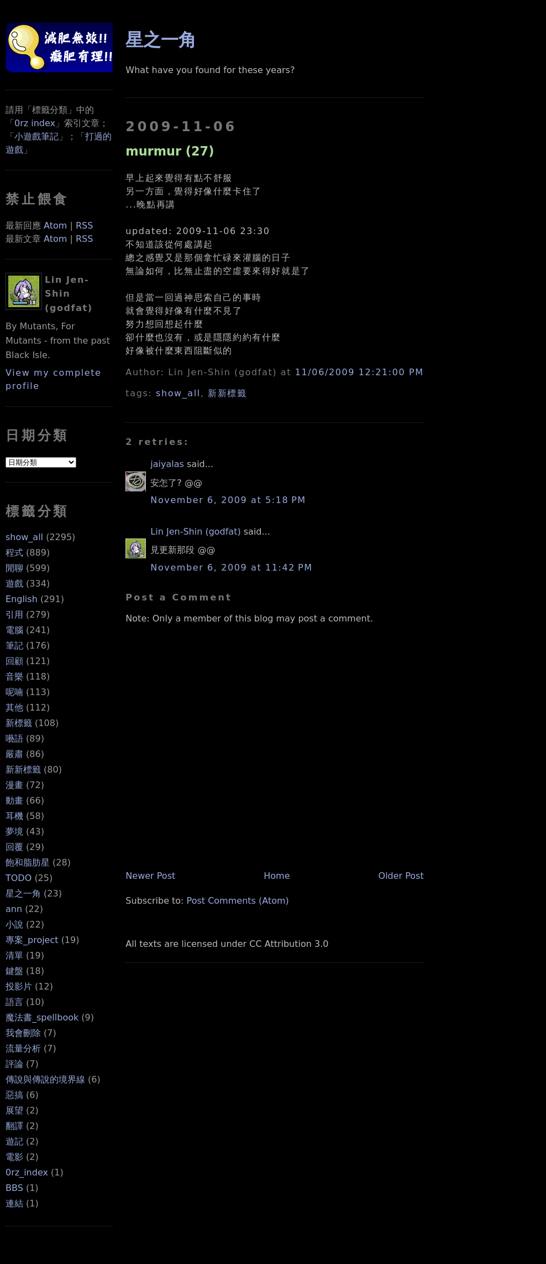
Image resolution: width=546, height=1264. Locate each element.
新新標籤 (23, 769)
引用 (14, 614)
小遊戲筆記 (36, 136)
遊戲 (14, 583)
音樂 (14, 676)
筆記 (14, 645)
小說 (14, 924)
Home (277, 876)
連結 (14, 1203)
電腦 (14, 630)
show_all (24, 537)
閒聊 (14, 568)
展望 (14, 1110)
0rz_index (27, 1172)
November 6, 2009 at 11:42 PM (231, 567)
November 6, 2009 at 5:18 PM (228, 500)
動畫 (14, 800)
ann (14, 909)
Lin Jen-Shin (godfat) (195, 531)
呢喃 (14, 692)
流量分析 (23, 1048)
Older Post (401, 876)
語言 (14, 1002)
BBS (14, 1188)
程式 (14, 552)
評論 (14, 1064)
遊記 (14, 1141)
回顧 (14, 661)
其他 (14, 707)
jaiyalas (167, 464)
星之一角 (23, 893)
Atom (55, 225)
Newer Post (150, 876)
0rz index (34, 123)
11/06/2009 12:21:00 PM (359, 372)
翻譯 (14, 1126)
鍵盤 (14, 971)
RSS (84, 225)
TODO (19, 878)
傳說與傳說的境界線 (45, 1079)
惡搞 (14, 1095)
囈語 (14, 738)
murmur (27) (169, 151)
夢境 (14, 831)
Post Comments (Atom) (238, 900)
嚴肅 (14, 754)
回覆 (14, 847)
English (22, 599)
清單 (14, 955)
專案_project (32, 940)
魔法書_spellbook (42, 1017)
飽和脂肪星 (28, 862)
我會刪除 (23, 1033)
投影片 (19, 986)
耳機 (14, 816)
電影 (14, 1157)
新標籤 (19, 723)
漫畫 (14, 785)
